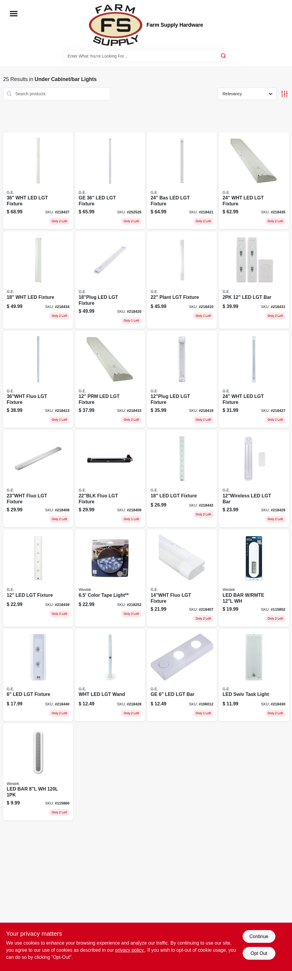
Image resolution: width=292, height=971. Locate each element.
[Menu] (14, 14)
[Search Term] (146, 56)
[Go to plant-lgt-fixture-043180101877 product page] (182, 280)
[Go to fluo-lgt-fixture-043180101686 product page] (182, 578)
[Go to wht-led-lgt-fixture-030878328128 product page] (254, 379)
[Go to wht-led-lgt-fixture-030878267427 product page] (254, 181)
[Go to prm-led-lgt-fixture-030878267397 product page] (110, 379)
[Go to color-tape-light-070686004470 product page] (110, 578)
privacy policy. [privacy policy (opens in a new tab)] (130, 950)
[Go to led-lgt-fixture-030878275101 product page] (182, 478)
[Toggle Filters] (284, 94)
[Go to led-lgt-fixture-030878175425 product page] (38, 675)
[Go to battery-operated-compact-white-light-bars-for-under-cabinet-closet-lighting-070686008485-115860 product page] (38, 772)
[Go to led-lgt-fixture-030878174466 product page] (38, 578)
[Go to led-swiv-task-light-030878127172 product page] (254, 675)
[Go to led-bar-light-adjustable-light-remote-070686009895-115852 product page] (254, 578)
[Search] (224, 56)
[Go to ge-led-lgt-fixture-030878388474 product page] (110, 181)
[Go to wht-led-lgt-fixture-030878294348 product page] (38, 181)
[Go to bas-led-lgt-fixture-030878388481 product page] (182, 181)
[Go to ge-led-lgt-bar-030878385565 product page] (182, 675)
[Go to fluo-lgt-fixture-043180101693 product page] (38, 478)
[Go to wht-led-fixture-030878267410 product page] (38, 280)
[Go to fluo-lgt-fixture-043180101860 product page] (110, 478)
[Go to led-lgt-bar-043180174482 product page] (254, 478)
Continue (258, 936)
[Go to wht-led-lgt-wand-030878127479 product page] (110, 675)
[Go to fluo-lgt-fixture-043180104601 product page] (38, 379)
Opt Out (258, 953)
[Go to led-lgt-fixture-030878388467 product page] (110, 280)
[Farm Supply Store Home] (115, 25)
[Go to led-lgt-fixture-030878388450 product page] (182, 379)
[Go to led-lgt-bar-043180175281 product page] (254, 280)
